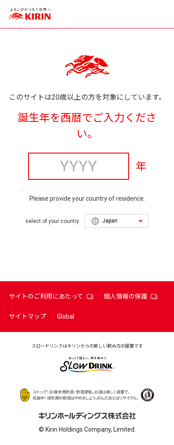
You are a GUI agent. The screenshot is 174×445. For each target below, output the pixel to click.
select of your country (52, 221)
